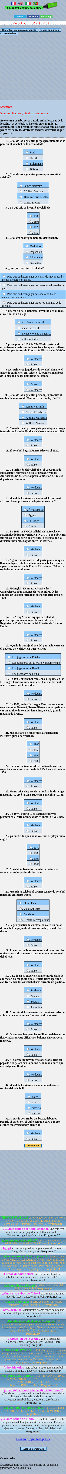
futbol (7, 1248)
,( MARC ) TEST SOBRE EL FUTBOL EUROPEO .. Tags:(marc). (33, 1410)
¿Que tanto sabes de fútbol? (21, 1293)
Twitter (20, 16)
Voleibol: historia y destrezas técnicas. (24, 113)
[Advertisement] (33, 67)
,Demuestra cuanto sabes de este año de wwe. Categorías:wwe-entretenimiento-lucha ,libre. (33, 1313)
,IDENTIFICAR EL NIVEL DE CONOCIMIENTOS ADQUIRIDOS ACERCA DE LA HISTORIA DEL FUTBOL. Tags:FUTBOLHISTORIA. (33, 1380)
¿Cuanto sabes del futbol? (19, 1240)
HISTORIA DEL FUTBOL (17, 1375)
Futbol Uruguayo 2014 (16, 1350)
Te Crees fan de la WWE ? (23, 1338)
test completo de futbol (19, 1285)
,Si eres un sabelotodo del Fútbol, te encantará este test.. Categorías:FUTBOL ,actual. (33, 1277)
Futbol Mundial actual (18, 1274)
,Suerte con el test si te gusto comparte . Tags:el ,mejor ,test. (33, 1303)
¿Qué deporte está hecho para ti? (24, 1256)
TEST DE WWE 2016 (15, 1217)
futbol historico (14, 1367)
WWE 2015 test (12, 1309)
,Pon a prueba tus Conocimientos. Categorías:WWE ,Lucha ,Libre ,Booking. (33, 1341)
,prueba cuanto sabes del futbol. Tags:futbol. (33, 1287)
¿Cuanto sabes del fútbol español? (26, 1228)
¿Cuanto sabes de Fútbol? (18, 1419)
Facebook (33, 16)
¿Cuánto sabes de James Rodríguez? (31, 1321)
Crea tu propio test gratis (33, 1439)
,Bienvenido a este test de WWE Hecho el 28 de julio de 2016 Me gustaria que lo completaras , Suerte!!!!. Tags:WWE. (33, 1220)
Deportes (6, 106)
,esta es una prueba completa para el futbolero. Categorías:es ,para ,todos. (33, 1250)
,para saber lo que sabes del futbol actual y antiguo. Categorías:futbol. (33, 1369)
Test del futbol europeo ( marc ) (23, 1407)
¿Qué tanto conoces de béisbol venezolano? (33, 1390)
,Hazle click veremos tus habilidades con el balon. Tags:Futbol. (33, 1242)
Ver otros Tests (41, 23)
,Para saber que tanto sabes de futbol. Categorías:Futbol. (33, 1295)
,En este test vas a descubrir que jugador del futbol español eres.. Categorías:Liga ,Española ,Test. (33, 1232)
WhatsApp (46, 16)
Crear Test (19, 23)
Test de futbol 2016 (17, 1301)
